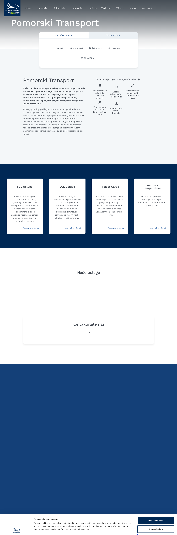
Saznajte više (31, 228)
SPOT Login (106, 8)
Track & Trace (113, 35)
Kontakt (133, 8)
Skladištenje (88, 58)
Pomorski (76, 48)
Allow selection (156, 510)
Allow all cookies (156, 501)
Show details (134, 530)
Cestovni (114, 48)
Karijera (93, 8)
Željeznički (95, 48)
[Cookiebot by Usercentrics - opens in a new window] (16, 530)
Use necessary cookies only (156, 518)
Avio (60, 48)
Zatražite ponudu (64, 35)
